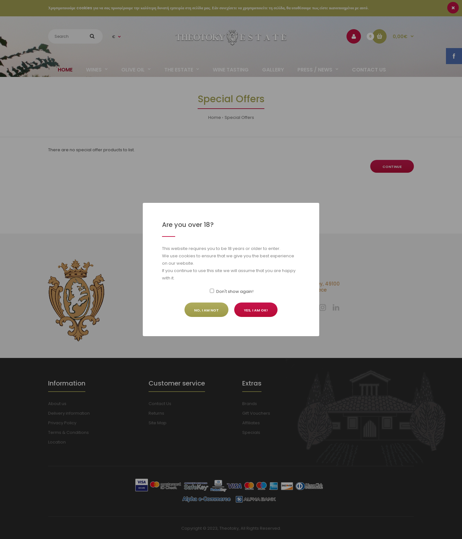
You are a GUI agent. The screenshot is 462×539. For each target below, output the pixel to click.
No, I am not (206, 310)
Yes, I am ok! (256, 310)
